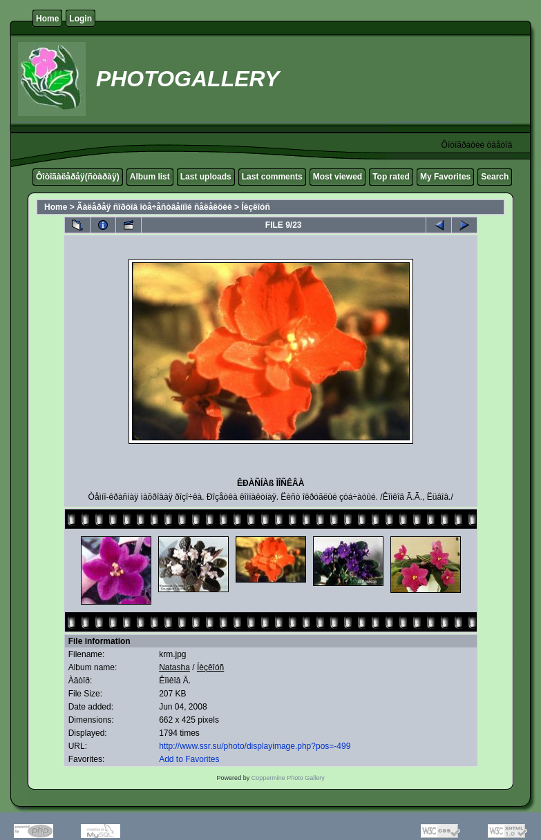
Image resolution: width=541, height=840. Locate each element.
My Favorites (445, 177)
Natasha (174, 667)
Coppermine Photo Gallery (288, 777)
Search (495, 177)
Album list (150, 177)
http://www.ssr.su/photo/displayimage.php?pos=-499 (254, 746)
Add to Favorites (189, 759)
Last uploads (205, 177)
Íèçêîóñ (255, 207)
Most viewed (337, 177)
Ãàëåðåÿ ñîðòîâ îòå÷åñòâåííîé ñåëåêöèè (154, 207)
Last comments (272, 177)
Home (47, 18)
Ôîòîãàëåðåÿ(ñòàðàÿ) (78, 177)
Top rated (391, 177)
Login (80, 18)
